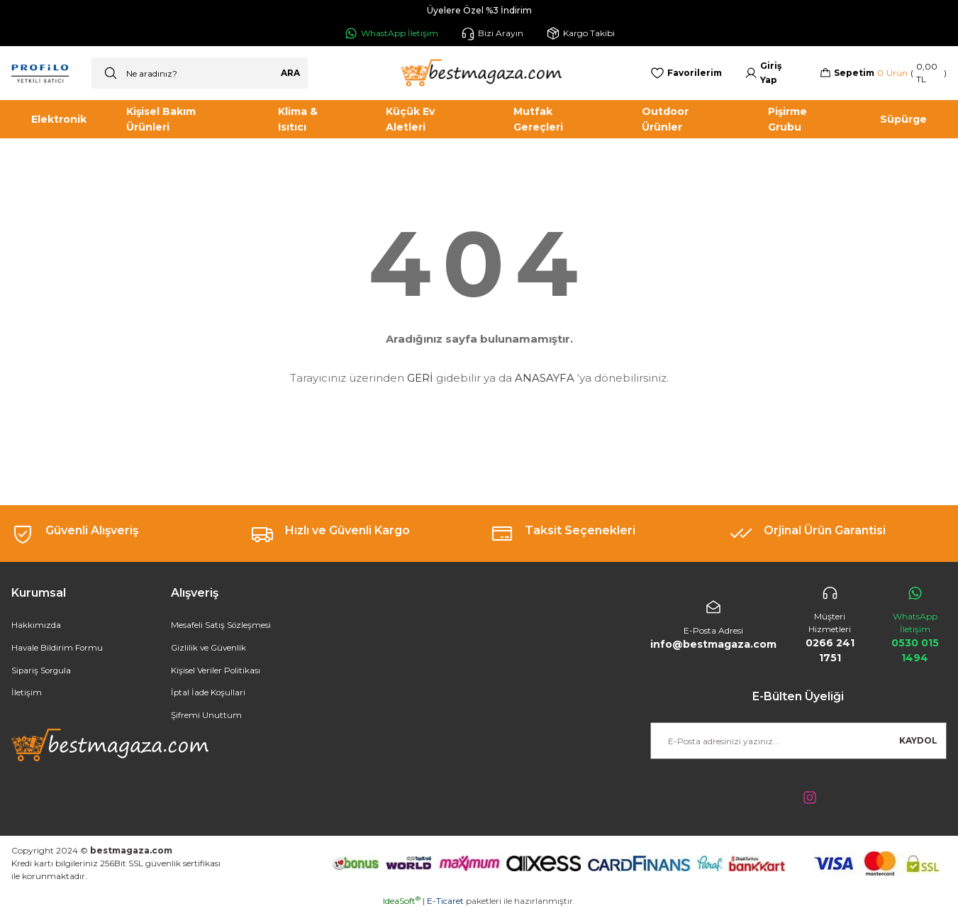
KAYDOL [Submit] (918, 740)
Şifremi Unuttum (206, 716)
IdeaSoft (401, 900)
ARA (290, 72)
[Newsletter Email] (798, 740)
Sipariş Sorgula (42, 671)
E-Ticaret (445, 900)
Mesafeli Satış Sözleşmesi (221, 625)
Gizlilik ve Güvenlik (210, 648)
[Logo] (479, 73)
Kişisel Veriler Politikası (216, 671)
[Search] (199, 73)
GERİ (420, 378)
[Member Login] (771, 73)
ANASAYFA (544, 378)
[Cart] (883, 73)
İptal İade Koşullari (209, 693)
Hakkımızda (36, 625)
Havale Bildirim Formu (57, 648)
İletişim (26, 693)
